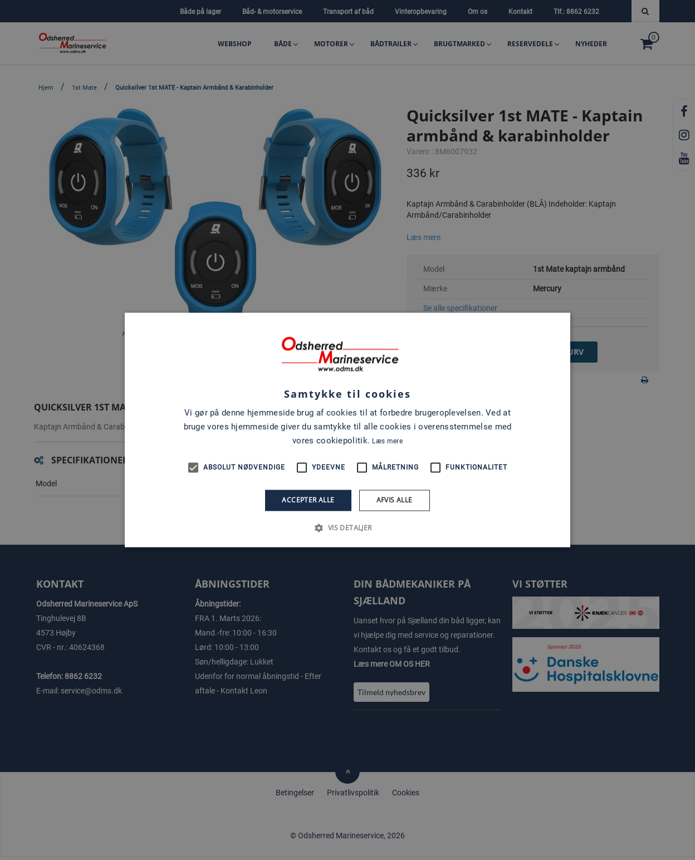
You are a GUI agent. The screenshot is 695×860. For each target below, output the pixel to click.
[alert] (347, 430)
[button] (347, 528)
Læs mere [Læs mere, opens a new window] (387, 441)
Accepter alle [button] (308, 500)
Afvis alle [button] (394, 500)
